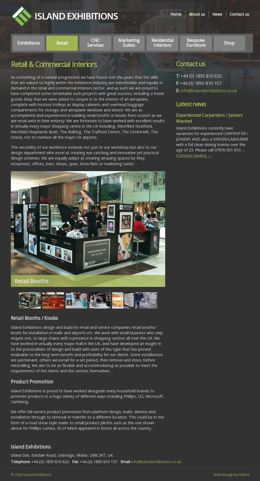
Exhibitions (28, 43)
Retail (62, 43)
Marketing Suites (129, 42)
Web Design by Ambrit (231, 474)
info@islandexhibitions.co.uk (208, 91)
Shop (229, 43)
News (217, 14)
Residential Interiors (162, 42)
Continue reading (194, 155)
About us (197, 14)
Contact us (239, 14)
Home (175, 14)
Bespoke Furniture (196, 42)
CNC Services (95, 42)
